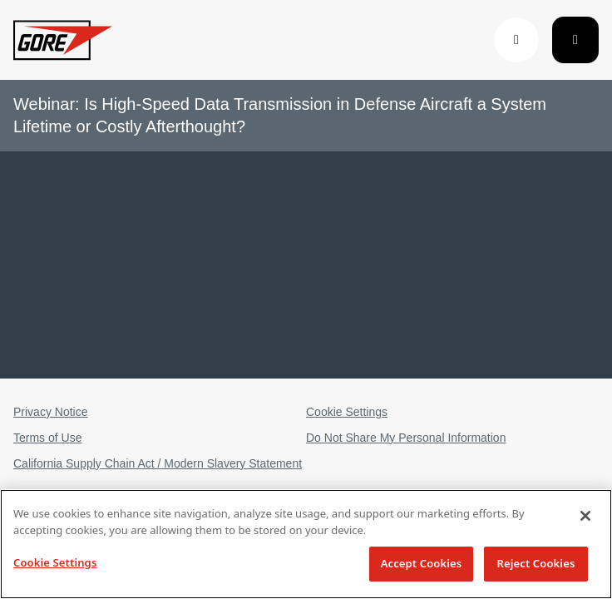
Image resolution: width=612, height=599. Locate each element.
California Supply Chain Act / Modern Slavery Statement (157, 463)
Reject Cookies (536, 563)
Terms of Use (47, 437)
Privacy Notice (50, 411)
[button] (516, 39)
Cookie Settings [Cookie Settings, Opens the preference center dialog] (54, 562)
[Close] (585, 516)
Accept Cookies (421, 563)
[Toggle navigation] (575, 40)
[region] (306, 544)
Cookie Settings (346, 411)
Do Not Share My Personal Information (406, 437)
